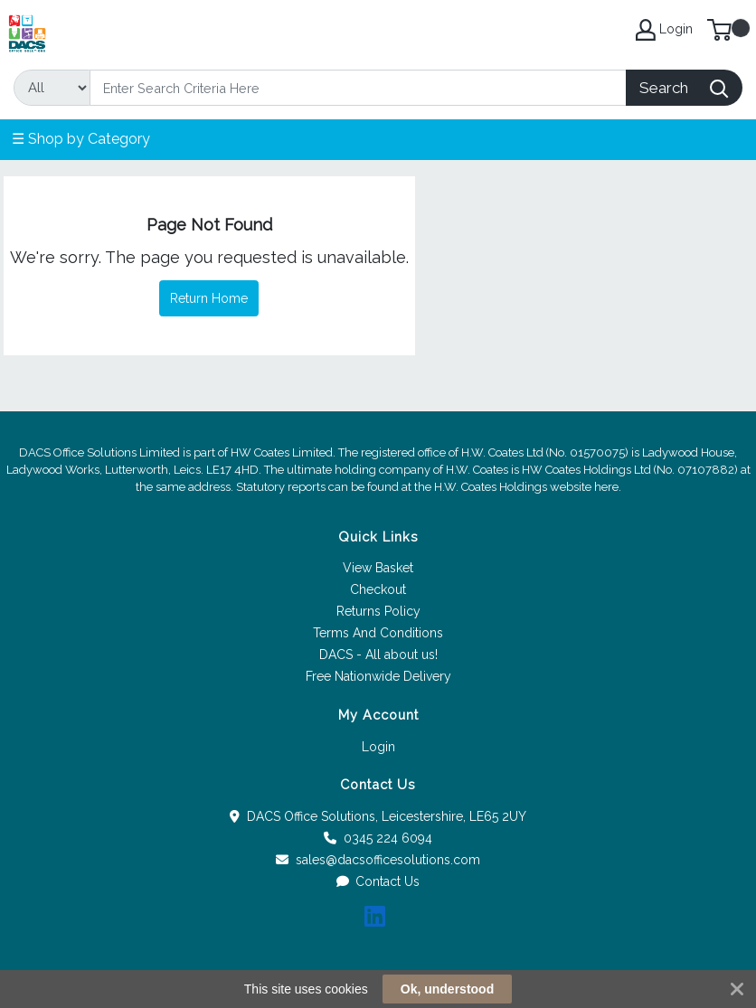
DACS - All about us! (378, 654)
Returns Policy (378, 611)
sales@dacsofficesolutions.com (378, 860)
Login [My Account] (664, 30)
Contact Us (378, 881)
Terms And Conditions (378, 633)
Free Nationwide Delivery (378, 676)
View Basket (378, 568)
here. (607, 487)
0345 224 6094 (378, 838)
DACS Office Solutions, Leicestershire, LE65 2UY (378, 816)
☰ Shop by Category (81, 138)
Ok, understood (447, 989)
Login (378, 747)
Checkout (378, 589)
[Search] (358, 88)
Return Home (209, 298)
